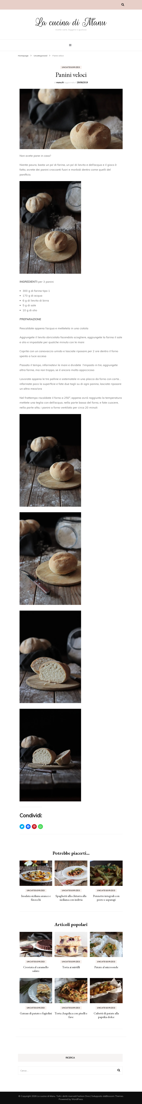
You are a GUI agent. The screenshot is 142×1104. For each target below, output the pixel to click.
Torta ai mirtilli (71, 967)
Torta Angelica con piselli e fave (71, 1015)
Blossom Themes (114, 1096)
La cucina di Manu (71, 22)
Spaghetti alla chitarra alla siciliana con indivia (71, 898)
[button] (71, 119)
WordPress (77, 1099)
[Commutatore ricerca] (122, 4)
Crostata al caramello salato (35, 969)
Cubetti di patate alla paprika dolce (106, 1015)
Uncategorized (71, 67)
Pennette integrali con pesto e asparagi (106, 898)
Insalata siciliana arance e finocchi (36, 898)
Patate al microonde (106, 967)
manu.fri (60, 82)
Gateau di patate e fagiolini (36, 1013)
